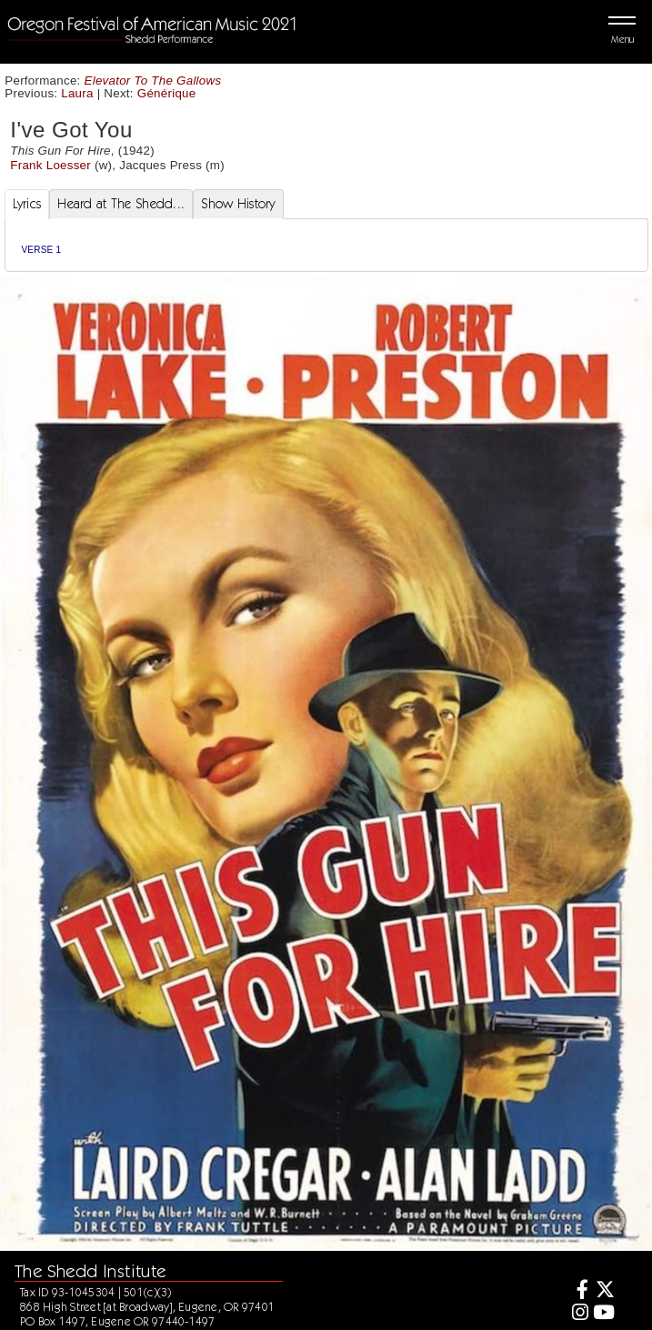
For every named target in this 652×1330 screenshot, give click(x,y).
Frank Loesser (50, 165)
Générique (166, 93)
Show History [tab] (238, 203)
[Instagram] (577, 1314)
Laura (77, 93)
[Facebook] (577, 1291)
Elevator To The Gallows (153, 80)
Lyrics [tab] (27, 203)
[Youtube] (604, 1314)
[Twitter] (604, 1291)
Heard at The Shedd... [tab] (121, 203)
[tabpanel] (326, 245)
